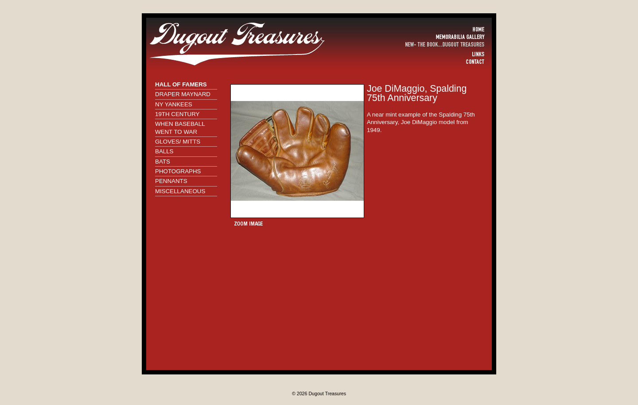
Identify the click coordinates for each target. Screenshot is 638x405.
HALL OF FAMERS (181, 84)
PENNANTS (171, 181)
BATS (162, 161)
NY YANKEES (173, 104)
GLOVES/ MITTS (177, 141)
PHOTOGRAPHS (178, 171)
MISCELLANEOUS (180, 191)
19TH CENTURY (177, 114)
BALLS (164, 151)
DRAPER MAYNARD (182, 94)
